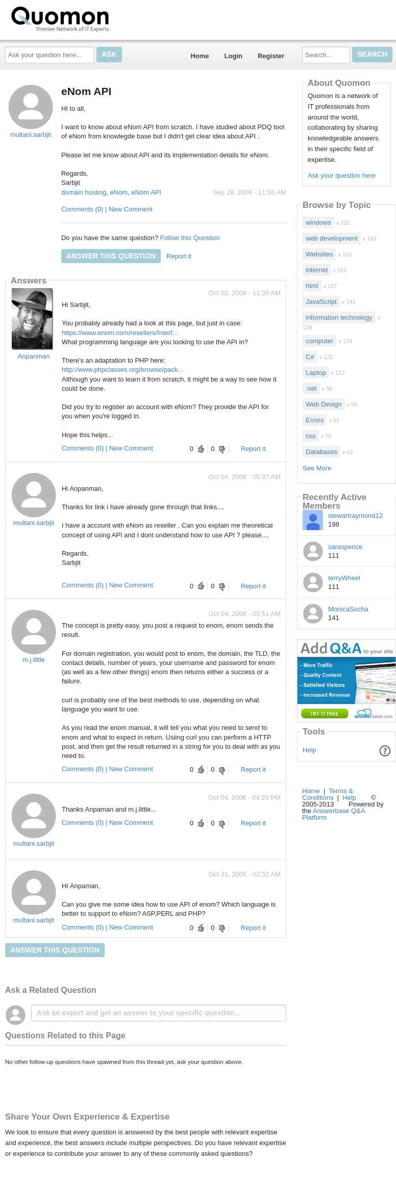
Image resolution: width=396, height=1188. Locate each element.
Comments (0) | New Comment (107, 209)
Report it (178, 256)
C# (310, 357)
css (311, 436)
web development (332, 238)
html (312, 286)
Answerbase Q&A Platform (333, 814)
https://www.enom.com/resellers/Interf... (120, 333)
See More (317, 468)
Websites (319, 254)
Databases (321, 452)
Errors (315, 420)
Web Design (324, 404)
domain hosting (83, 192)
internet (317, 270)
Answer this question (111, 256)
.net (311, 388)
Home (199, 56)
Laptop (316, 372)
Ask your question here (342, 175)
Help (309, 750)
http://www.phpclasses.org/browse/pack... (122, 369)
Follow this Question (190, 238)
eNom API (146, 192)
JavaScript (321, 301)
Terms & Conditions (327, 794)
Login (233, 56)
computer (319, 341)
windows (318, 222)
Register (271, 56)
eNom (119, 192)
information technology (339, 317)
